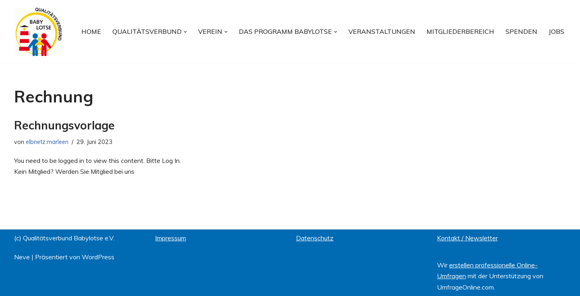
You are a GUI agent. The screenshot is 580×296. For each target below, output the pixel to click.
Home (91, 31)
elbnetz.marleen (47, 142)
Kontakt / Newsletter (467, 238)
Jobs (556, 31)
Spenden (521, 31)
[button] (185, 31)
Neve (22, 257)
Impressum (170, 238)
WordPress (98, 257)
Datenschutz (315, 238)
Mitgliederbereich (460, 31)
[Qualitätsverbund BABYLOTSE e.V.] (38, 31)
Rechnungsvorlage (64, 125)
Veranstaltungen (381, 31)
